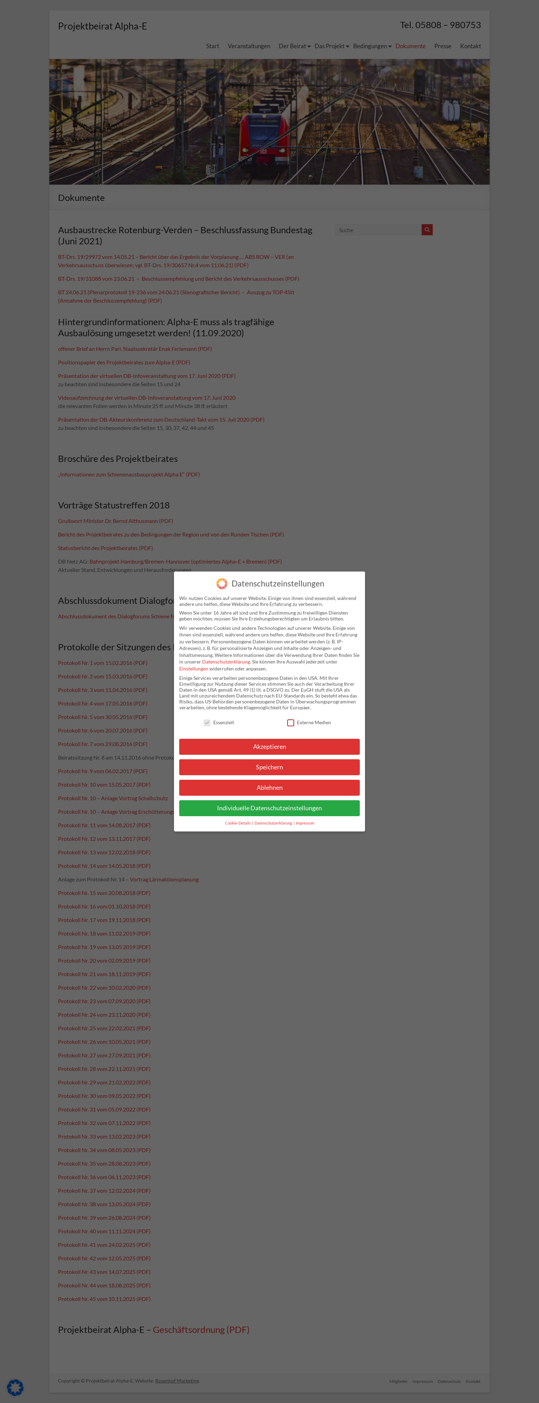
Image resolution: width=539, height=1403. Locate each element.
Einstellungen (193, 668)
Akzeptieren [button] (269, 746)
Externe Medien (309, 722)
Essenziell (219, 722)
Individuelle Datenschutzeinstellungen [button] (269, 808)
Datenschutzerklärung (226, 662)
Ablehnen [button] (270, 787)
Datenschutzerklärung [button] (274, 823)
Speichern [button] (269, 767)
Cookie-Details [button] (238, 823)
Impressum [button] (305, 823)
